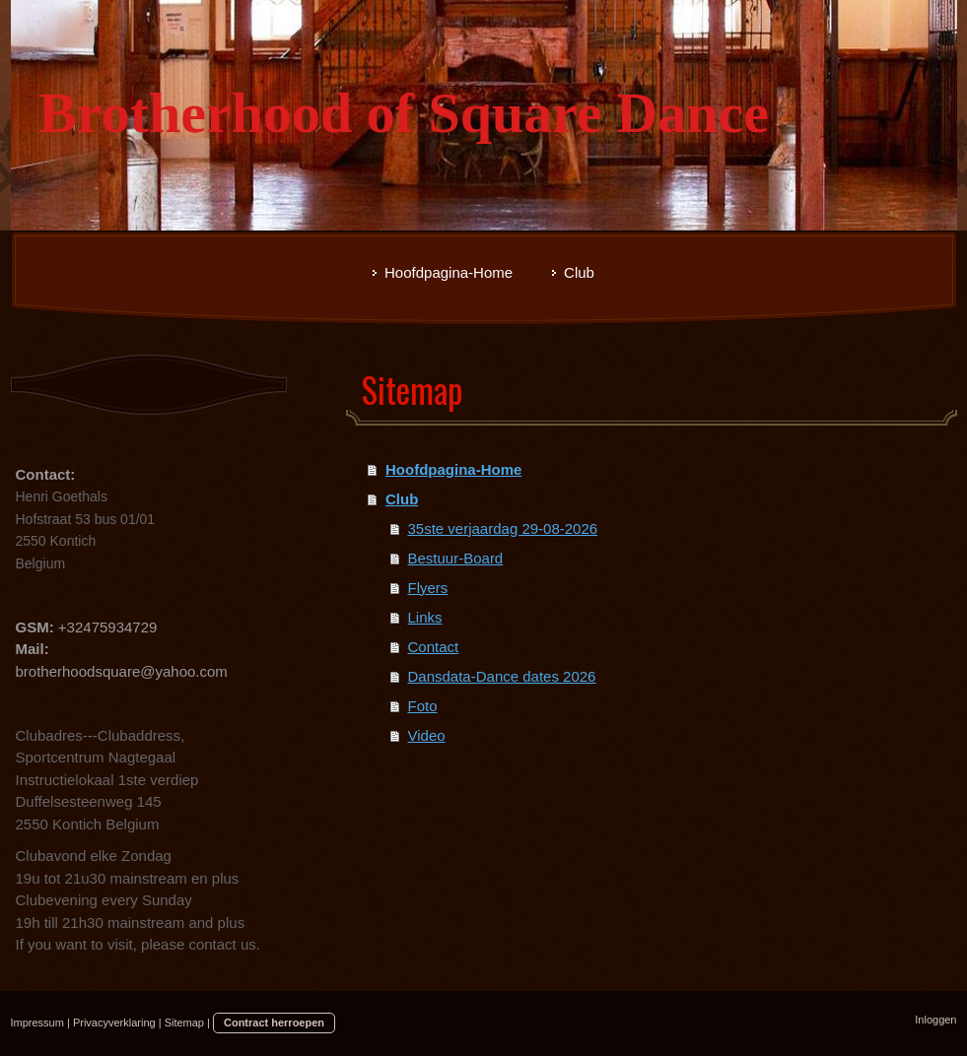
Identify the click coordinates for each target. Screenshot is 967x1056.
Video (427, 735)
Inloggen (935, 1019)
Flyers (428, 587)
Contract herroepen (274, 1022)
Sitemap (184, 1022)
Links (425, 617)
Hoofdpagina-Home (453, 469)
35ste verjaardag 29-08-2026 (503, 528)
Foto (423, 705)
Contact (433, 646)
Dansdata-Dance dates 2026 (502, 676)
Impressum (37, 1022)
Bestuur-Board (456, 558)
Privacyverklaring (114, 1022)
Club (401, 499)
